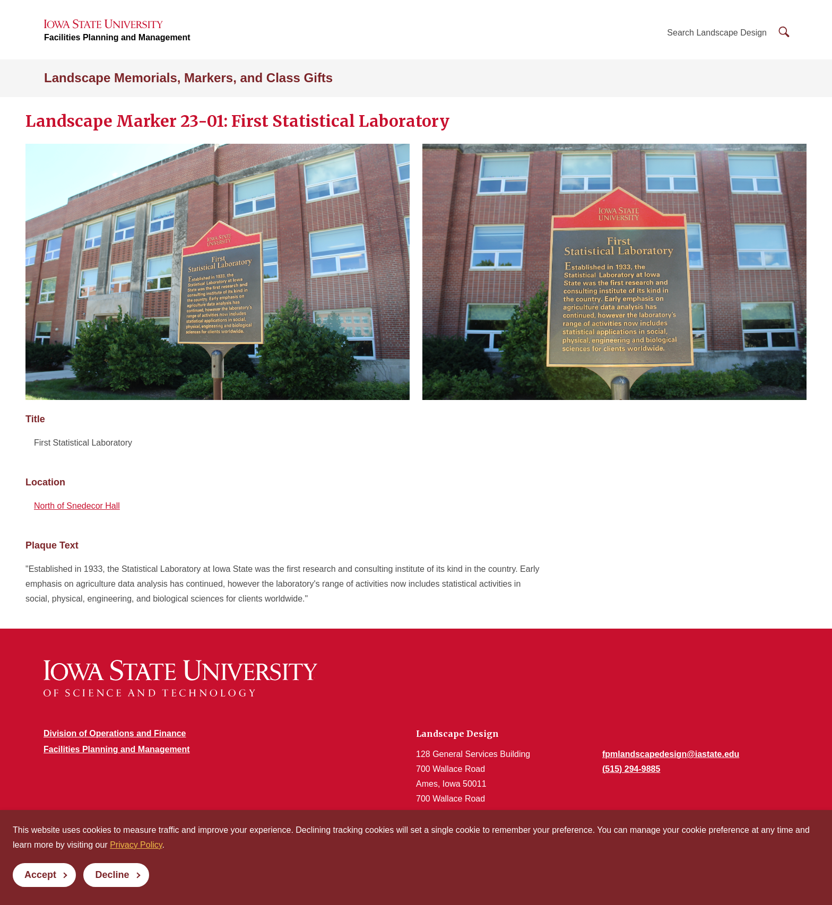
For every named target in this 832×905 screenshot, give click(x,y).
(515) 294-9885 (631, 768)
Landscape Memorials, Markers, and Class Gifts (188, 78)
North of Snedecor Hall (77, 505)
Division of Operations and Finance (115, 733)
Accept (40, 874)
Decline (112, 874)
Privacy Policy (136, 844)
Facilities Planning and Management (117, 37)
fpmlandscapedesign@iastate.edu (670, 754)
